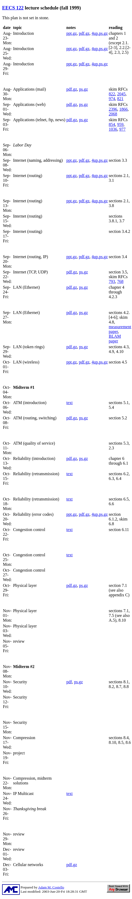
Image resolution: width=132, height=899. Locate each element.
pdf (69, 682)
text (69, 402)
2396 (113, 109)
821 (120, 98)
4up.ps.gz (100, 33)
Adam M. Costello (51, 887)
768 (120, 281)
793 (112, 281)
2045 (121, 94)
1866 (123, 109)
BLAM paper (115, 338)
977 (122, 129)
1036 (113, 129)
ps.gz (83, 89)
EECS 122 (13, 8)
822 (112, 94)
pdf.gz (84, 33)
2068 (113, 114)
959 (120, 124)
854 (112, 124)
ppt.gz (71, 33)
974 (112, 98)
